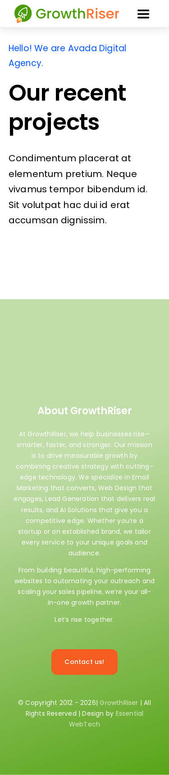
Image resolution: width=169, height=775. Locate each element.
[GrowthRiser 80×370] (67, 5)
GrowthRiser (119, 702)
